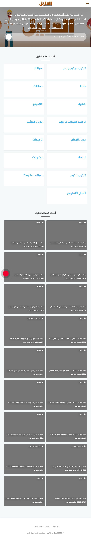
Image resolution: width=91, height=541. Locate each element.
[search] (9, 37)
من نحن (47, 526)
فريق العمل (38, 526)
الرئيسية (56, 526)
